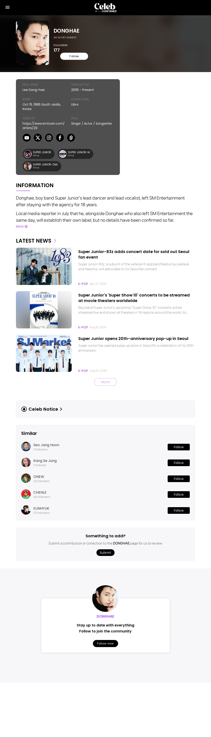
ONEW (38, 478)
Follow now (105, 645)
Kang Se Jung (45, 462)
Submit (105, 554)
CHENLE (39, 494)
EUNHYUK (41, 510)
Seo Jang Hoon (46, 446)
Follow (67, 57)
